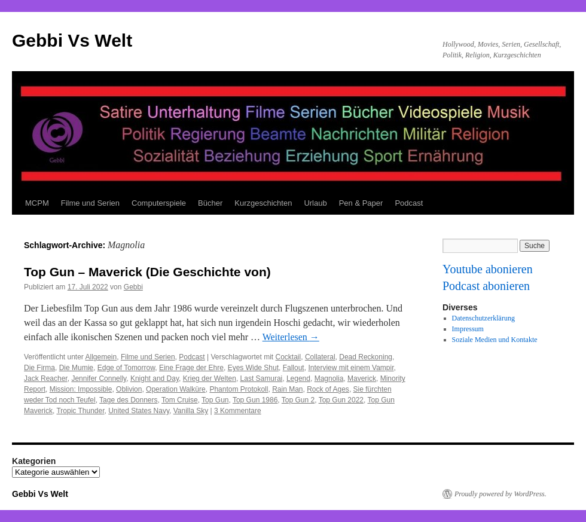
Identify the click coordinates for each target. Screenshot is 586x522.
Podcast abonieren (486, 285)
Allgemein (101, 357)
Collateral (320, 357)
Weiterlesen (291, 337)
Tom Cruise (179, 400)
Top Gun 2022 (341, 400)
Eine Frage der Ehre (191, 368)
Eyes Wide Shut (253, 368)
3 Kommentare (237, 411)
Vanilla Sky (190, 411)
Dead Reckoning (365, 357)
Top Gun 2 (298, 400)
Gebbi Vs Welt (72, 40)
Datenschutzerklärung (483, 318)
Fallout (293, 368)
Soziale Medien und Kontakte (495, 339)
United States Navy (138, 411)
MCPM (37, 203)
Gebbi (133, 287)
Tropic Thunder (80, 411)
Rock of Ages (328, 389)
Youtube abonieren (487, 269)
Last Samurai (261, 378)
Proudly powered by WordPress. (500, 494)
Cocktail (288, 357)
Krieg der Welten (209, 378)
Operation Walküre (176, 389)
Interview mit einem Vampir (350, 368)
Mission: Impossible (81, 389)
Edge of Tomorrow (126, 368)
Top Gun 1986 (255, 400)
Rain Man (287, 389)
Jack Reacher (46, 378)
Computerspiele (159, 203)
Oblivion (129, 389)
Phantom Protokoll (238, 389)
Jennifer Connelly (98, 378)
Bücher (210, 203)
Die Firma (39, 368)
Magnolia (329, 378)
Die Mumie (76, 368)
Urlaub (315, 203)
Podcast (409, 203)
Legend (298, 378)
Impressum (468, 329)
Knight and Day (154, 378)
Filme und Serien (90, 203)
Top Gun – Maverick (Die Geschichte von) (147, 272)
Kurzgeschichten (263, 203)
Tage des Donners (128, 400)
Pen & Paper (361, 203)
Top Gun (215, 400)
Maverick (361, 378)
